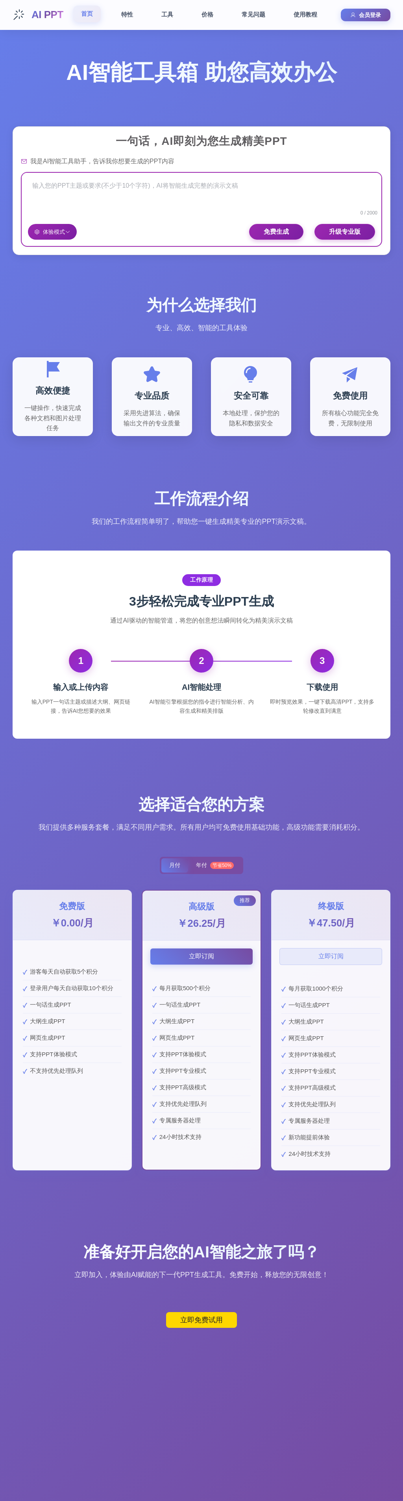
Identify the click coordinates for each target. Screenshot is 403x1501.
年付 (216, 865)
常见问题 (253, 14)
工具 (167, 14)
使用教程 (305, 14)
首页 (87, 13)
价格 (207, 14)
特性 (127, 14)
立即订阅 (201, 957)
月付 (173, 866)
